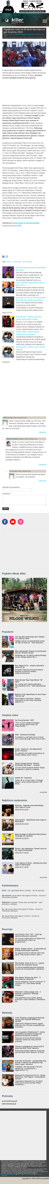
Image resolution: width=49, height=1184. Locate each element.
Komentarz (6, 494)
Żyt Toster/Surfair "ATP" (24, 720)
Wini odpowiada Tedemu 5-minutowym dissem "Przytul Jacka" (30, 652)
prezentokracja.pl (9, 1101)
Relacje (38, 34)
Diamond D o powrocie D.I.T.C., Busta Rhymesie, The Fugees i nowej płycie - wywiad (30, 1077)
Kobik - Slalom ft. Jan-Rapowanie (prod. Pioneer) (28, 750)
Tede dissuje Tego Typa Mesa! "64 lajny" (28, 681)
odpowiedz (42, 432)
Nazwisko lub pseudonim (11, 487)
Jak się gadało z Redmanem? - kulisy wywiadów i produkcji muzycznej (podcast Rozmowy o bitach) (30, 1033)
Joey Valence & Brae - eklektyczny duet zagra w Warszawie (31, 864)
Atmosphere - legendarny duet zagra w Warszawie (30, 820)
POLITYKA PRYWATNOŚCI (25, 1174)
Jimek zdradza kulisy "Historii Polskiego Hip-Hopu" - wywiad (27, 764)
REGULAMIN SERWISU (8, 1174)
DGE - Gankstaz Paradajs (25, 735)
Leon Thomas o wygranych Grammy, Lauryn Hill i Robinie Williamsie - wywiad (30, 1019)
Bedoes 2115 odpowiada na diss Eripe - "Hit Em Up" (31, 695)
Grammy (8, 261)
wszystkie (43, 792)
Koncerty (29, 34)
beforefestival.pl (9, 1104)
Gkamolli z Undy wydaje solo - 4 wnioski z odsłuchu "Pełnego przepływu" (28, 993)
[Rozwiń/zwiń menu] (45, 21)
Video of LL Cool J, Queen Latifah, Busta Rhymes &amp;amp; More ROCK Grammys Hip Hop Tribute (24, 241)
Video (5, 36)
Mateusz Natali (12, 439)
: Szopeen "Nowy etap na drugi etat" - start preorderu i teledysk (22, 903)
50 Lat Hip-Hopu (27, 261)
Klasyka (23, 34)
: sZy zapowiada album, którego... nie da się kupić (23, 890)
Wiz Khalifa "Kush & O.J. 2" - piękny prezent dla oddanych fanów (29, 964)
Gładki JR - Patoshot (23, 778)
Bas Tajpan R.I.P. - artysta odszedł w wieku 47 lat (29, 666)
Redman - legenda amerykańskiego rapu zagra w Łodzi (29, 806)
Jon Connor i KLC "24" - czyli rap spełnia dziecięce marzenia (28, 935)
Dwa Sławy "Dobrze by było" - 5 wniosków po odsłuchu (28, 978)
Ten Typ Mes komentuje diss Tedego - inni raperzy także (30, 637)
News (34, 34)
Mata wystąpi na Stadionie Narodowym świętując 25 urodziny (30, 835)
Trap (42, 34)
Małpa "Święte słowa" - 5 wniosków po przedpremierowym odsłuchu (30, 949)
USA (11, 34)
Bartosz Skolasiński (29, 37)
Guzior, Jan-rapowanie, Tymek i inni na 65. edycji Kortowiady (30, 849)
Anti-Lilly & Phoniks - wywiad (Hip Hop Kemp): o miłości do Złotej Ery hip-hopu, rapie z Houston (30, 1062)
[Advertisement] (24, 389)
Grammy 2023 (17, 261)
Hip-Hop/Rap (17, 34)
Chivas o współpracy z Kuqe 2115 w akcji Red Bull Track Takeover (29, 1047)
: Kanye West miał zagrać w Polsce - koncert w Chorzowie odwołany (24, 896)
